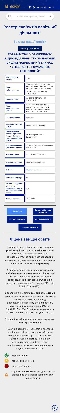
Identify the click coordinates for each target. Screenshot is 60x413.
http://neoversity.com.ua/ (36, 170)
